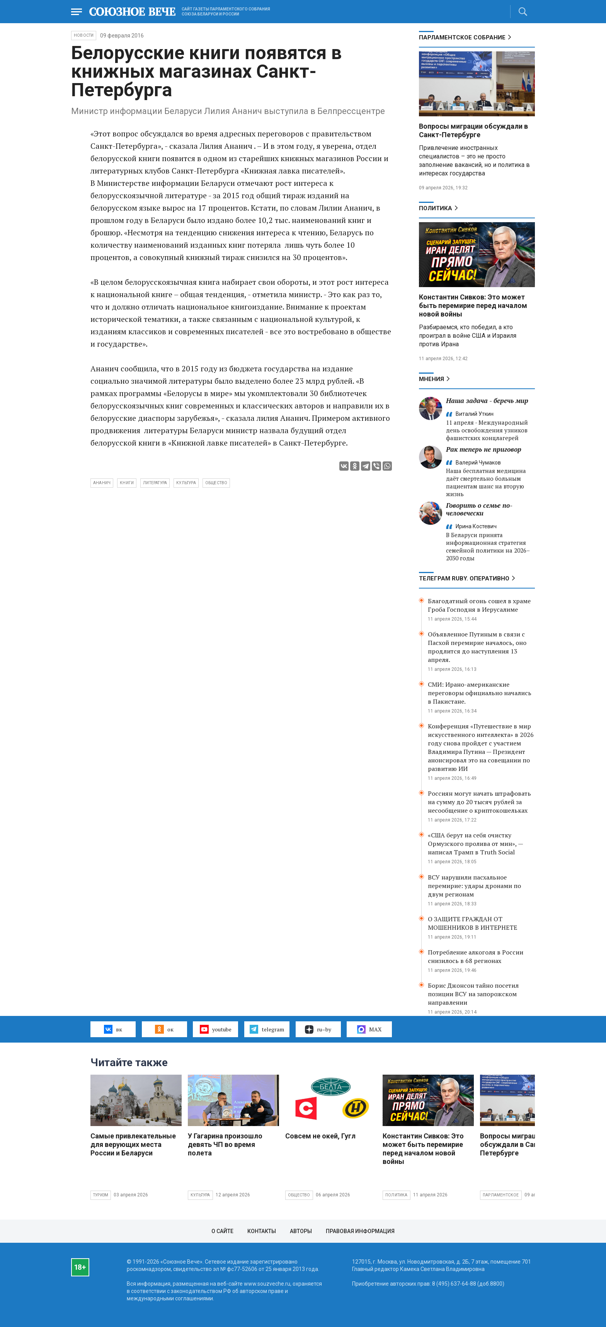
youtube (215, 1029)
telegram (267, 1029)
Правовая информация (360, 1231)
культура (186, 483)
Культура (200, 1195)
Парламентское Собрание (462, 37)
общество (216, 483)
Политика (435, 208)
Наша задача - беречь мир (487, 400)
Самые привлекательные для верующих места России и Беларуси (133, 1144)
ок (164, 1029)
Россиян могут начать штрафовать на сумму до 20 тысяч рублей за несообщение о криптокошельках (479, 802)
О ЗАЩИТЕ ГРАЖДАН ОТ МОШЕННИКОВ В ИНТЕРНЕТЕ (472, 923)
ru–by (318, 1029)
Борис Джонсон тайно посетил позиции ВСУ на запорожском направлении (473, 994)
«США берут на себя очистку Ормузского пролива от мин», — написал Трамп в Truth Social (475, 843)
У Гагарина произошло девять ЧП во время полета (225, 1144)
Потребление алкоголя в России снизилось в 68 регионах (475, 956)
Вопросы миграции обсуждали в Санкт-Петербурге (473, 130)
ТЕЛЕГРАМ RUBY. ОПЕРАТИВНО (464, 578)
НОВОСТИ (84, 35)
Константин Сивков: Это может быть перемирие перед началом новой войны (473, 305)
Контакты (261, 1231)
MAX (369, 1029)
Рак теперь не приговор (483, 449)
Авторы (301, 1231)
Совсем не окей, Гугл (320, 1136)
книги (127, 483)
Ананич (102, 483)
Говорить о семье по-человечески (479, 509)
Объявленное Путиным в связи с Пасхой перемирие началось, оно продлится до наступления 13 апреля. (477, 647)
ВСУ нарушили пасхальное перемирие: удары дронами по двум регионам (474, 885)
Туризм (100, 1195)
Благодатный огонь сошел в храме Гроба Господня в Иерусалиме (479, 605)
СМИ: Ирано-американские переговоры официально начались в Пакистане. (479, 693)
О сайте (222, 1231)
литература (155, 483)
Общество (299, 1195)
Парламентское (501, 1195)
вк (113, 1029)
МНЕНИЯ (431, 379)
